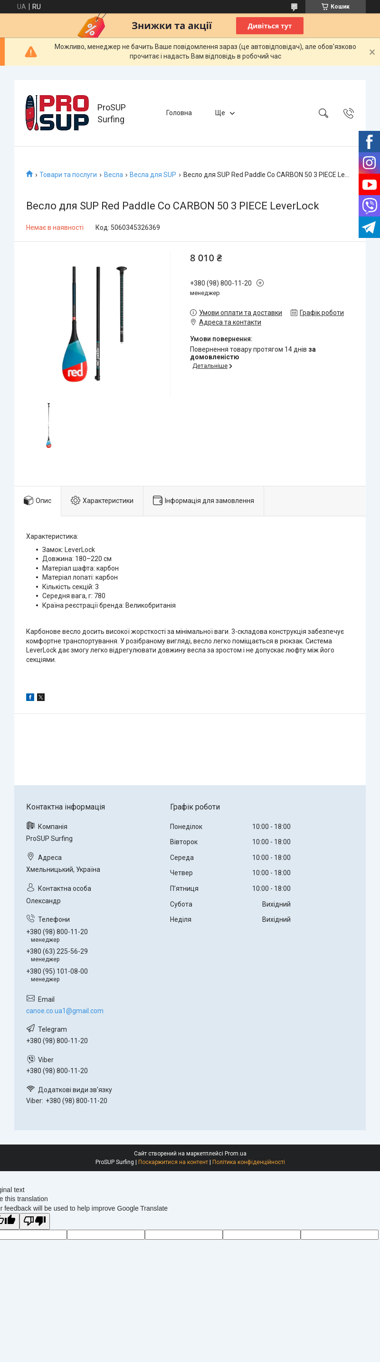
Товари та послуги (68, 174)
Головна (179, 113)
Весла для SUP (153, 174)
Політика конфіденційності (248, 1162)
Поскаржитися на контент (173, 1162)
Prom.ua (236, 1153)
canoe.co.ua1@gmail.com (65, 1011)
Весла (113, 174)
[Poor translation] (34, 1221)
